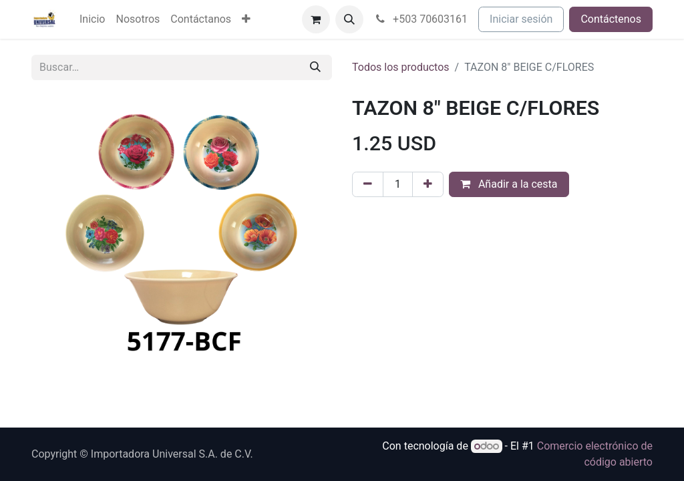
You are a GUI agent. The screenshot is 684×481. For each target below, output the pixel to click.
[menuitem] (92, 19)
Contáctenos (610, 19)
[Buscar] (315, 67)
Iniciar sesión (521, 19)
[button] (349, 19)
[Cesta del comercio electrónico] (316, 19)
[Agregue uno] (428, 184)
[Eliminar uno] (367, 184)
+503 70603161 (421, 19)
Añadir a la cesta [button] (509, 184)
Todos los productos (401, 67)
